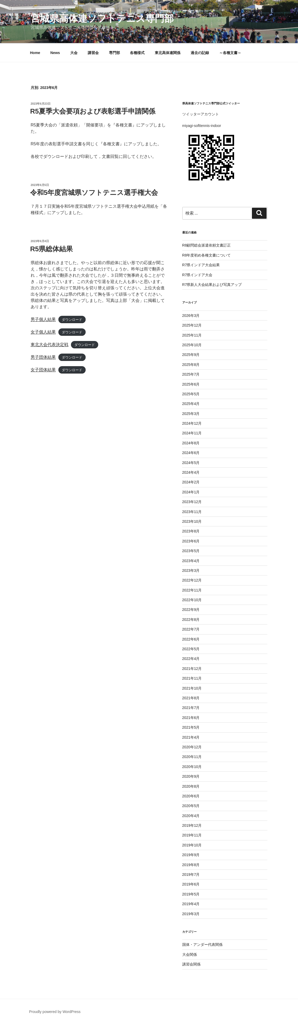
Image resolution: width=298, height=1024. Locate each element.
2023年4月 (191, 561)
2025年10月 (192, 345)
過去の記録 (200, 53)
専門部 (114, 53)
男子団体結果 (43, 357)
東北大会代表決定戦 (49, 344)
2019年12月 (192, 825)
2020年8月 (191, 786)
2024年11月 (192, 433)
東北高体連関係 (167, 53)
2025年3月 (191, 414)
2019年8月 (191, 865)
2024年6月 (191, 453)
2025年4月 (191, 404)
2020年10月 (192, 767)
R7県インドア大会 (197, 275)
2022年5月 (191, 649)
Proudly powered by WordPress (55, 1012)
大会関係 (189, 954)
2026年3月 (191, 315)
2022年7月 (191, 629)
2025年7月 (191, 374)
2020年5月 (191, 806)
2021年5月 (191, 727)
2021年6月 (191, 718)
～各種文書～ (230, 53)
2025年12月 (192, 325)
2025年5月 (191, 394)
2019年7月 (191, 874)
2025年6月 (191, 384)
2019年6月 (191, 884)
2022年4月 (191, 659)
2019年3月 (191, 914)
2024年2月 (191, 482)
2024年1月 (191, 492)
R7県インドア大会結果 (201, 265)
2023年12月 (192, 502)
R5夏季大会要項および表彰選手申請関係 (92, 111)
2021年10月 (192, 688)
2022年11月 (192, 590)
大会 (74, 53)
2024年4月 (191, 472)
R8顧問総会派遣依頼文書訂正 (206, 245)
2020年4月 (191, 816)
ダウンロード (72, 320)
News (55, 53)
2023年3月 (191, 570)
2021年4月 (191, 737)
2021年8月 (191, 698)
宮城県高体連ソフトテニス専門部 (102, 18)
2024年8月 (191, 443)
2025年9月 (191, 355)
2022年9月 (191, 609)
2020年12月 (192, 747)
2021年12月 (192, 668)
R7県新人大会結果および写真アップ (212, 284)
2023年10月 (192, 521)
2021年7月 (191, 708)
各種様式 (137, 53)
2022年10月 (192, 600)
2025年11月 (192, 335)
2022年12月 (192, 580)
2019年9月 (191, 855)
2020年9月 (191, 776)
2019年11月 (192, 835)
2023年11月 (192, 512)
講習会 (93, 53)
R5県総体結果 (51, 249)
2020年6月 (191, 796)
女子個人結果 (43, 332)
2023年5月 (191, 551)
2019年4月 (191, 904)
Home (35, 53)
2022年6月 (191, 639)
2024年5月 (191, 463)
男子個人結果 (43, 319)
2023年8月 (191, 531)
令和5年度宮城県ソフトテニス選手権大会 (94, 192)
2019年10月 (192, 845)
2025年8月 (191, 364)
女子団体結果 (43, 369)
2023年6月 (191, 541)
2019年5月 (191, 894)
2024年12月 (192, 423)
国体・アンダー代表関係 (202, 944)
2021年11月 (192, 678)
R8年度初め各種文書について (206, 255)
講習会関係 (191, 964)
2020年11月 (192, 757)
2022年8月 (191, 619)
